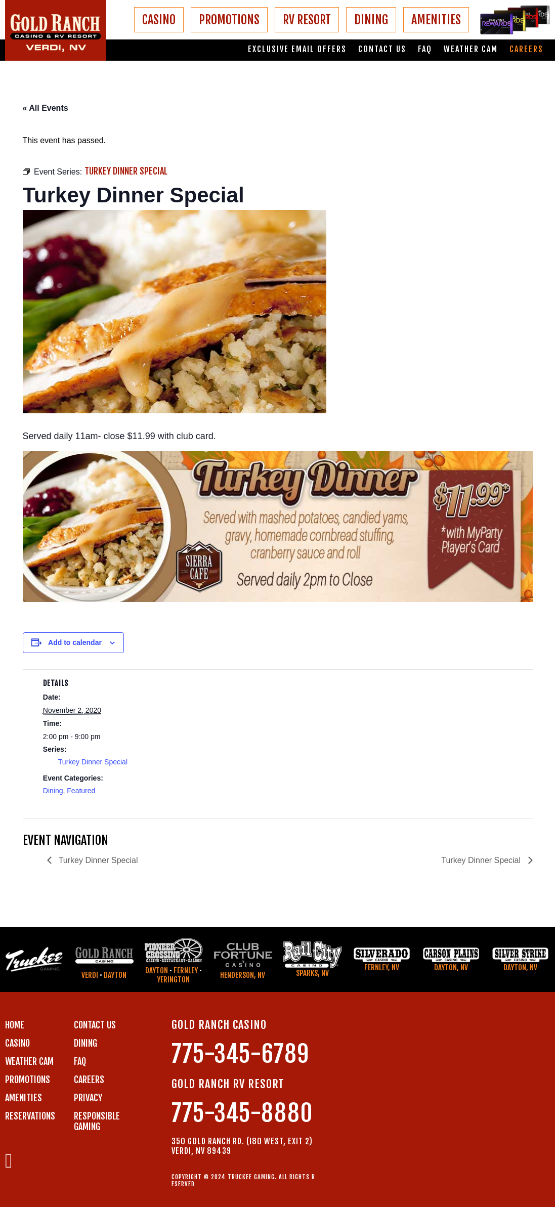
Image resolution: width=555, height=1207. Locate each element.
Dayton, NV (451, 967)
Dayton (115, 975)
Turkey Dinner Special (92, 762)
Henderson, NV (242, 975)
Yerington (173, 979)
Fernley (186, 970)
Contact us (382, 49)
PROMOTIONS (229, 19)
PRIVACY (88, 1097)
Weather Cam (471, 49)
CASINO (159, 19)
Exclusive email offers (297, 49)
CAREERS (89, 1079)
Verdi (89, 975)
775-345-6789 (240, 1054)
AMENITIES (436, 19)
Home (14, 1024)
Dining (53, 791)
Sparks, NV (312, 973)
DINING (371, 19)
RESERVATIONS (30, 1116)
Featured (81, 791)
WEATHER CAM (29, 1061)
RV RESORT (307, 19)
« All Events (45, 108)
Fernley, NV (381, 967)
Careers (526, 49)
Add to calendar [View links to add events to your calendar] (75, 642)
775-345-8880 (242, 1113)
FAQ (425, 49)
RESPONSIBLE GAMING (97, 1121)
